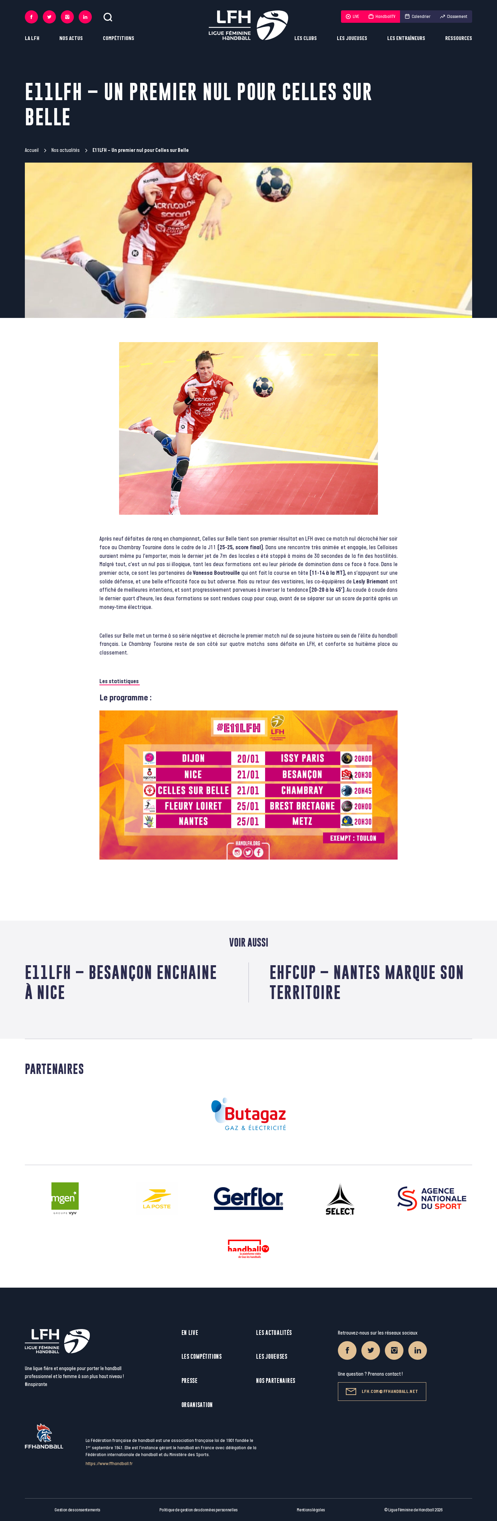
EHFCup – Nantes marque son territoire (367, 982)
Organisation (197, 1405)
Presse (190, 1380)
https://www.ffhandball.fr (109, 1463)
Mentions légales (311, 1510)
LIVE (352, 16)
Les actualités (274, 1332)
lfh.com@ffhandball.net (382, 1391)
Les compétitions (202, 1356)
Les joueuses (352, 38)
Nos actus (71, 38)
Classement (453, 16)
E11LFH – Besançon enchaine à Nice (121, 982)
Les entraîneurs (406, 38)
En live (190, 1332)
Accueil (32, 150)
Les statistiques (119, 681)
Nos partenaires (275, 1380)
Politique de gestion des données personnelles (198, 1510)
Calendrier (417, 16)
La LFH (32, 38)
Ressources (458, 38)
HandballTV (382, 16)
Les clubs (305, 38)
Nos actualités (65, 150)
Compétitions (118, 38)
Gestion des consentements (77, 1510)
